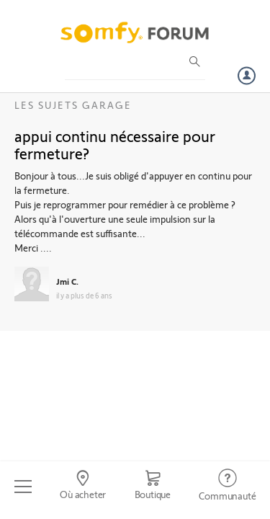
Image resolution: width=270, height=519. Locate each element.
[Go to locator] (82, 486)
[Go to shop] (152, 486)
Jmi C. (67, 281)
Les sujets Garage (73, 105)
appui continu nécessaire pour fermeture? (114, 144)
